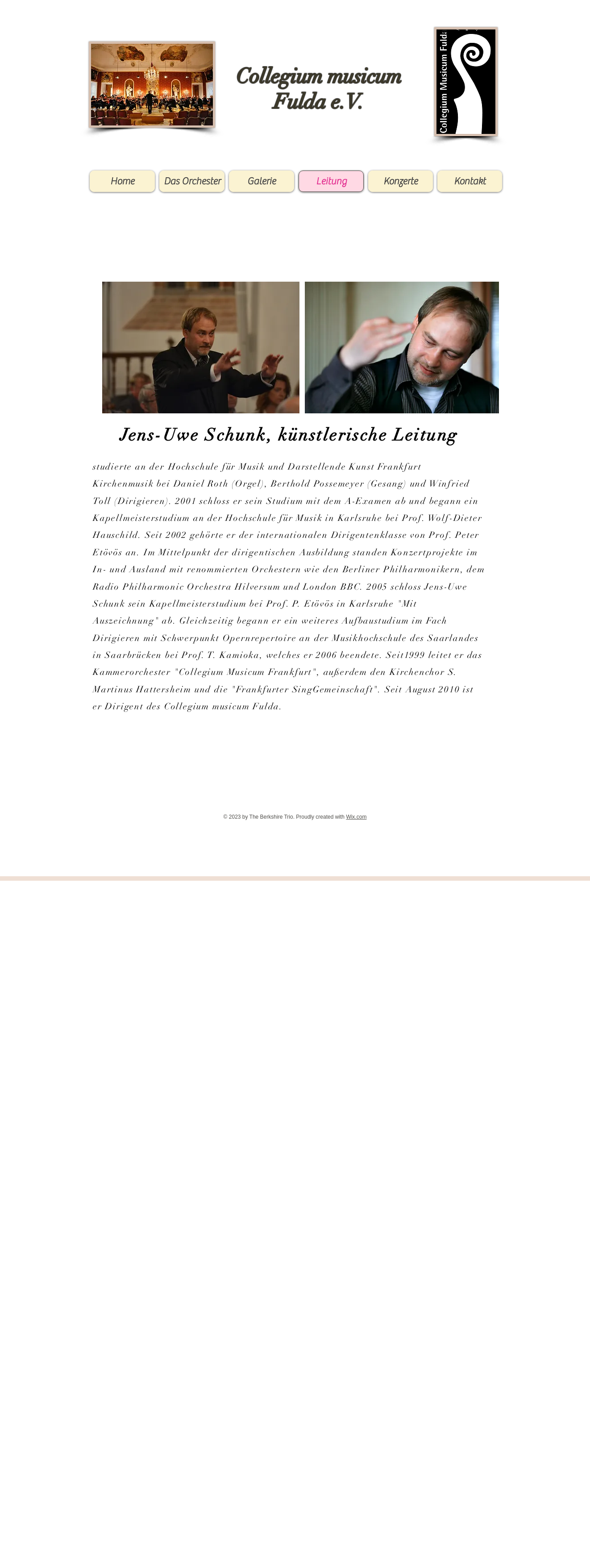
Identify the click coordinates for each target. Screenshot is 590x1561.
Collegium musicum (319, 76)
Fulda (300, 101)
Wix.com (356, 817)
